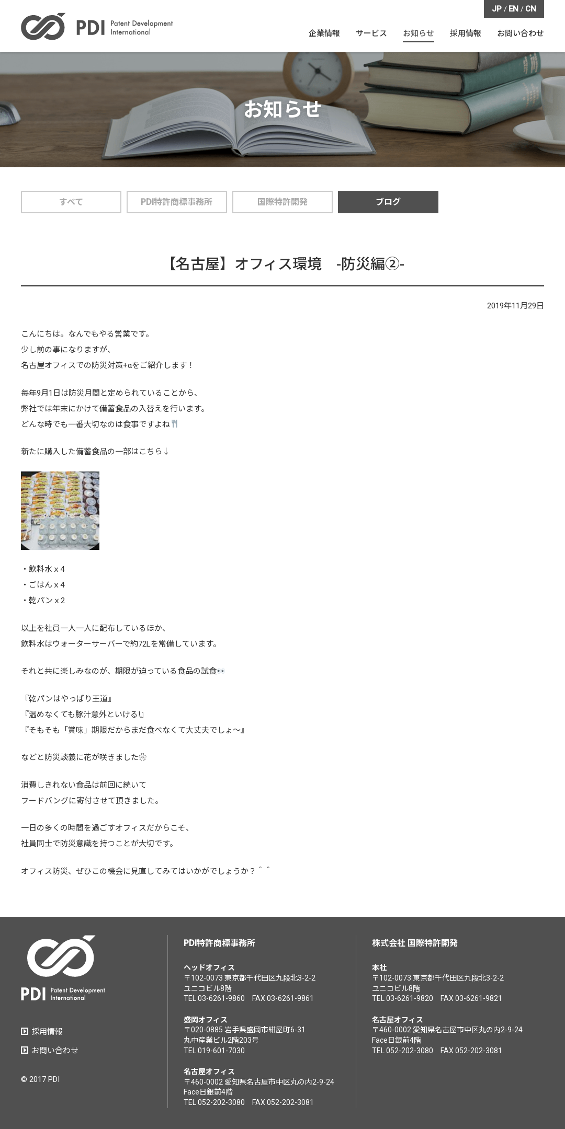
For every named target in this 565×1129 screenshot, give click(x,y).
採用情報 (47, 1031)
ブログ (388, 202)
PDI (97, 26)
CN (530, 9)
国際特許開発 (282, 202)
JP (497, 9)
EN (513, 9)
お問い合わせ (54, 1050)
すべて (71, 202)
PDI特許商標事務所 (176, 202)
